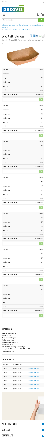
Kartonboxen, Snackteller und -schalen (17, 29)
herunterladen (33, 369)
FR (6, 2)
